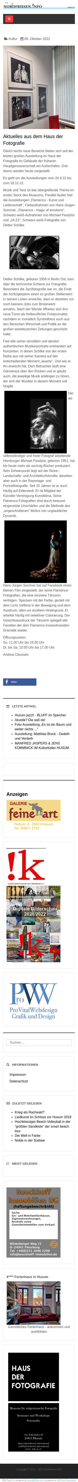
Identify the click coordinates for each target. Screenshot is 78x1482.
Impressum (18, 1074)
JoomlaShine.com (35, 1480)
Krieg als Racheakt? (30, 1112)
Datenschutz (19, 1081)
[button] (19, 682)
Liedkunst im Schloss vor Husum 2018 (43, 1117)
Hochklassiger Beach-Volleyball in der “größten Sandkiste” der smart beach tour (43, 1126)
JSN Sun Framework (66, 1480)
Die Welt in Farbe (27, 1135)
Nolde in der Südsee (30, 1140)
